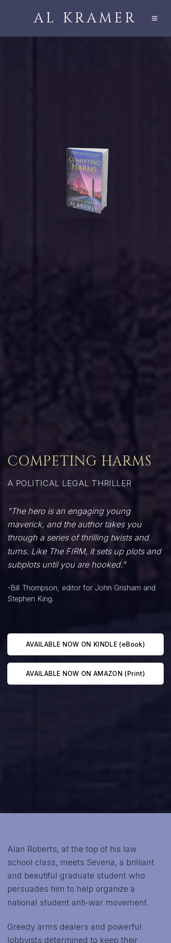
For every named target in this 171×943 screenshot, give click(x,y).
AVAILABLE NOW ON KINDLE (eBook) (85, 644)
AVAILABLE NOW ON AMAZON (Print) (85, 673)
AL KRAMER (85, 18)
